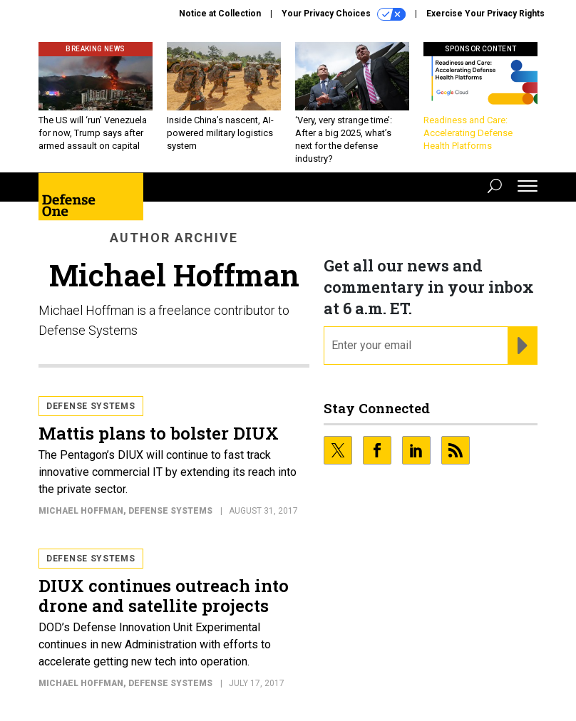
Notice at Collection (220, 14)
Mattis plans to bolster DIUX (158, 433)
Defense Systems (90, 406)
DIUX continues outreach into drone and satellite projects (163, 595)
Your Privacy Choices (344, 14)
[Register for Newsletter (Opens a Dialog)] (522, 345)
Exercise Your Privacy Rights (485, 14)
